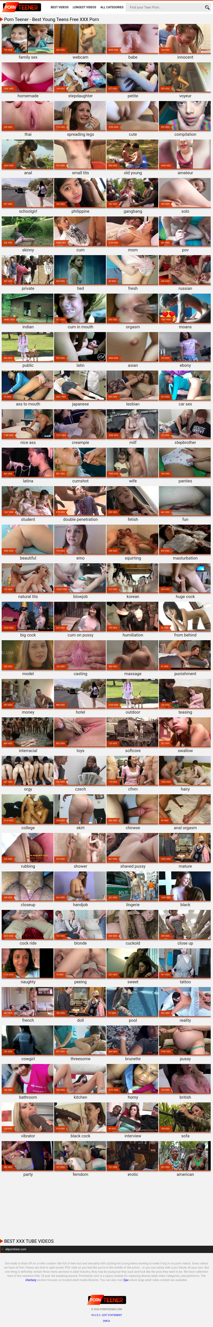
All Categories (112, 7)
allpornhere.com (15, 1249)
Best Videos (60, 7)
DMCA (106, 1321)
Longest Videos (84, 7)
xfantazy (30, 1280)
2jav (126, 1280)
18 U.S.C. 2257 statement (106, 1315)
